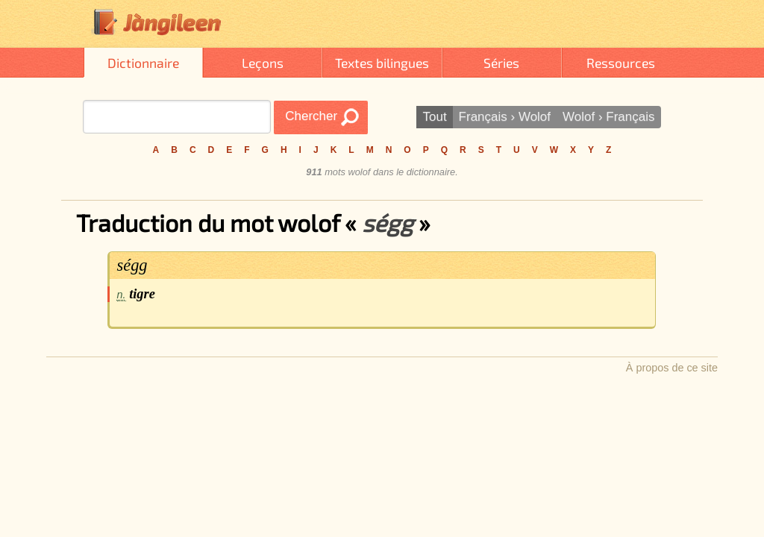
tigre (142, 293)
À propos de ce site (672, 368)
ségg (132, 265)
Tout (434, 117)
